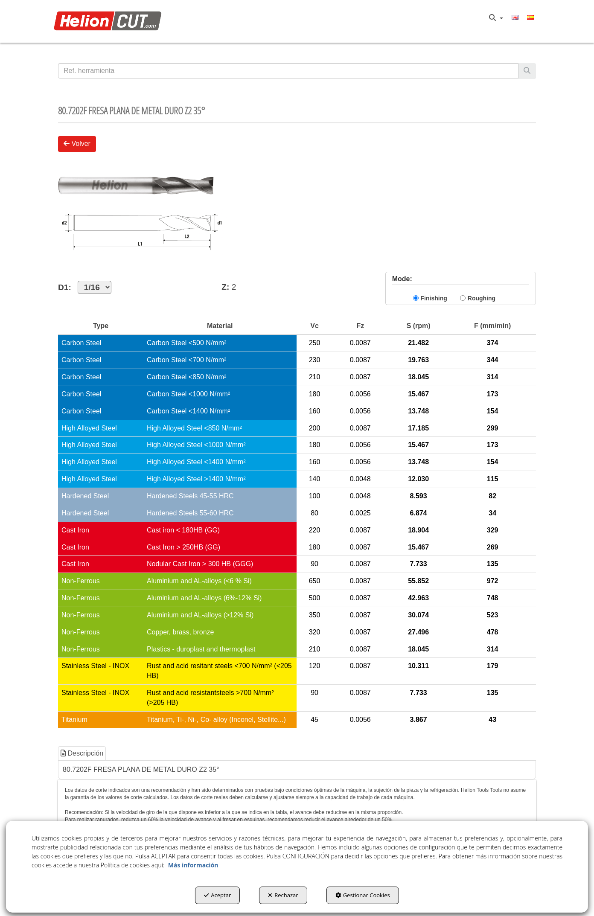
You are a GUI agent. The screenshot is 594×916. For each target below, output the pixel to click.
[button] (110, 21)
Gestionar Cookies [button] (362, 895)
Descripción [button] (82, 753)
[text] (288, 71)
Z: (225, 286)
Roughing (481, 298)
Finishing (434, 298)
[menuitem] (496, 18)
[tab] (82, 753)
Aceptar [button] (217, 895)
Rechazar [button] (283, 895)
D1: (84, 287)
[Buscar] (527, 71)
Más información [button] (193, 865)
